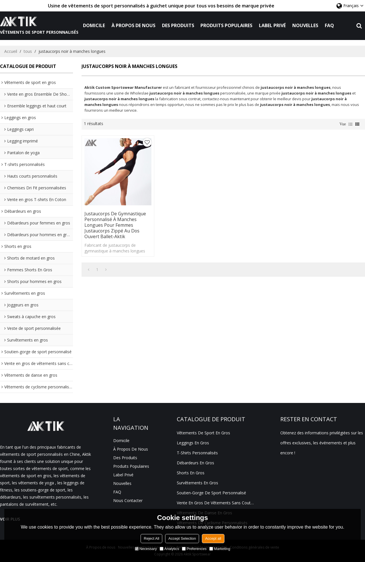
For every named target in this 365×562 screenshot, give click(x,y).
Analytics (169, 549)
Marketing (219, 549)
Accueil (10, 51)
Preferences (194, 549)
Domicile (94, 25)
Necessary (146, 549)
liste (350, 124)
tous (28, 51)
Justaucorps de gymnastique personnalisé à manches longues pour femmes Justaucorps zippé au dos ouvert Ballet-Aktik (115, 221)
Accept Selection (182, 538)
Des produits (178, 25)
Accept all (213, 538)
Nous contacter (128, 500)
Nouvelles (305, 25)
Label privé (272, 25)
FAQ (329, 25)
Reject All (151, 538)
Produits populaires (227, 25)
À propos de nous (133, 25)
